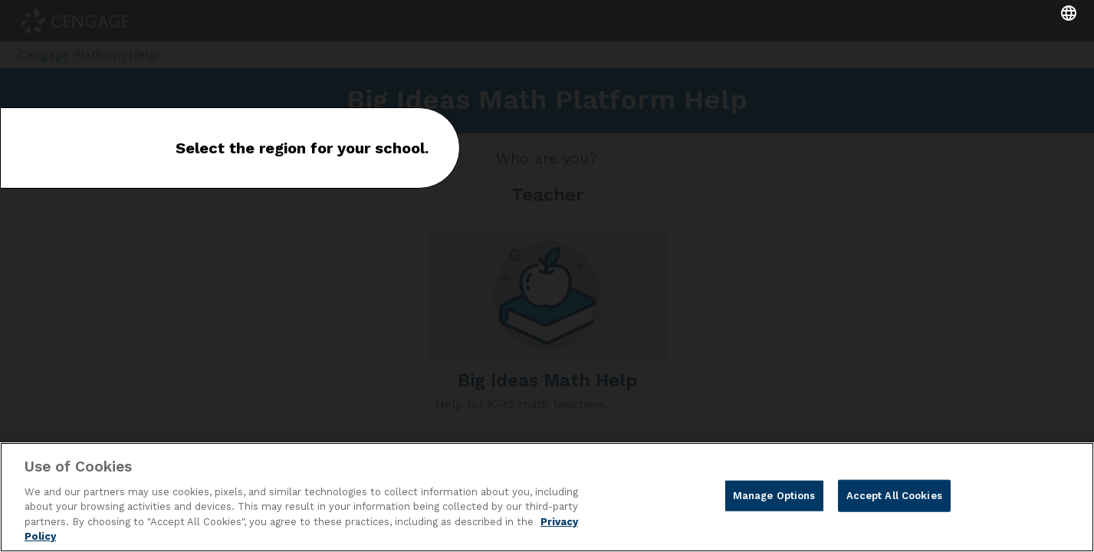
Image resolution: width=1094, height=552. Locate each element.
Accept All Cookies (894, 496)
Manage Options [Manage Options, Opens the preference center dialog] (774, 496)
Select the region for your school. (302, 148)
